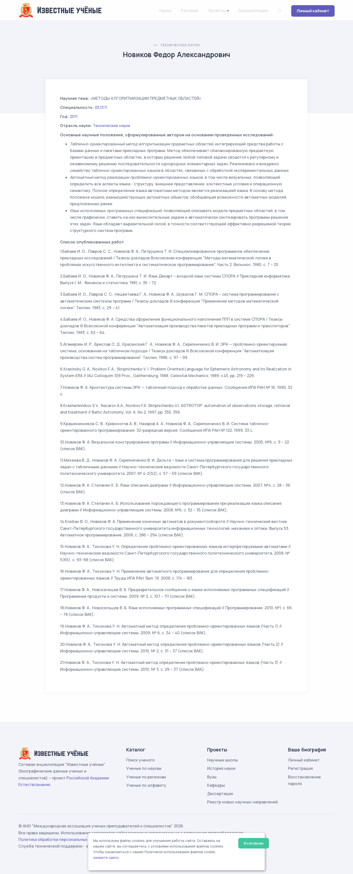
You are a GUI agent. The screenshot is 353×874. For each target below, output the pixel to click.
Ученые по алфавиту (146, 785)
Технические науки (180, 45)
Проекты (217, 10)
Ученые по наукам (143, 768)
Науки (165, 10)
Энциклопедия (253, 10)
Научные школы (222, 760)
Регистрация (300, 768)
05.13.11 (101, 107)
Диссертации (220, 793)
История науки (221, 768)
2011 (73, 116)
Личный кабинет (313, 10)
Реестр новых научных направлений (242, 802)
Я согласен (254, 843)
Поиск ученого (140, 760)
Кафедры (216, 785)
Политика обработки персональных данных (60, 839)
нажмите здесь (106, 857)
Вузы (211, 777)
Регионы (189, 10)
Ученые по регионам (146, 777)
